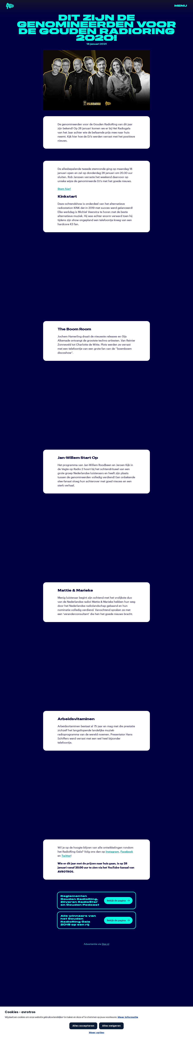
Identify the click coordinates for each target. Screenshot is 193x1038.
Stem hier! (64, 188)
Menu (180, 5)
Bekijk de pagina (118, 900)
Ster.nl (105, 944)
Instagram (112, 851)
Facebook (126, 851)
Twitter (66, 855)
